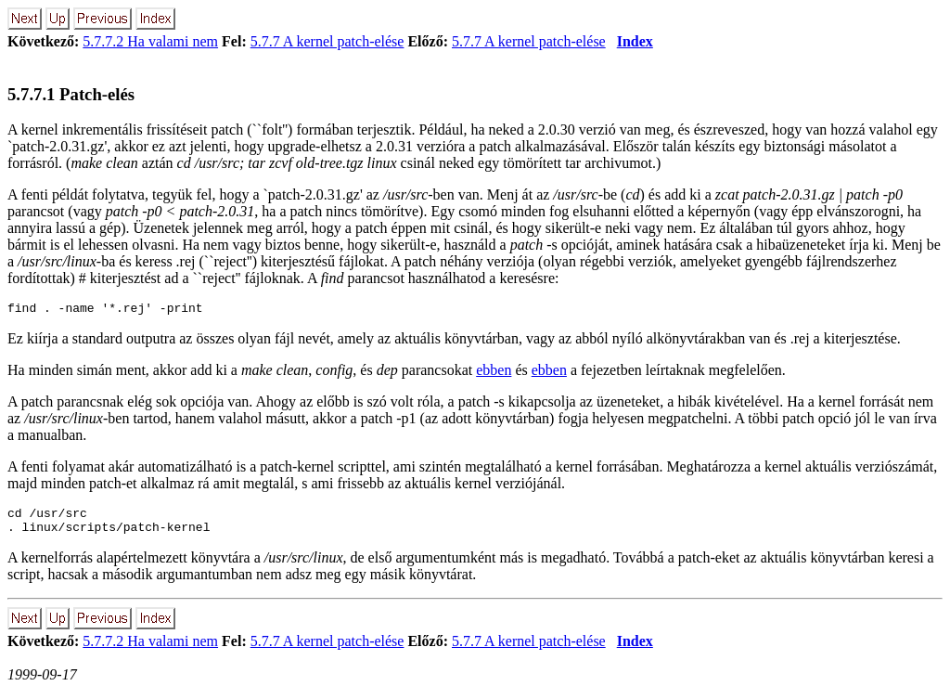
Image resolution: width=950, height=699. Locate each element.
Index (635, 41)
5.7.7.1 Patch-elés (71, 94)
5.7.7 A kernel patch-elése (327, 41)
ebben (493, 373)
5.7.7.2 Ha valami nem (150, 41)
